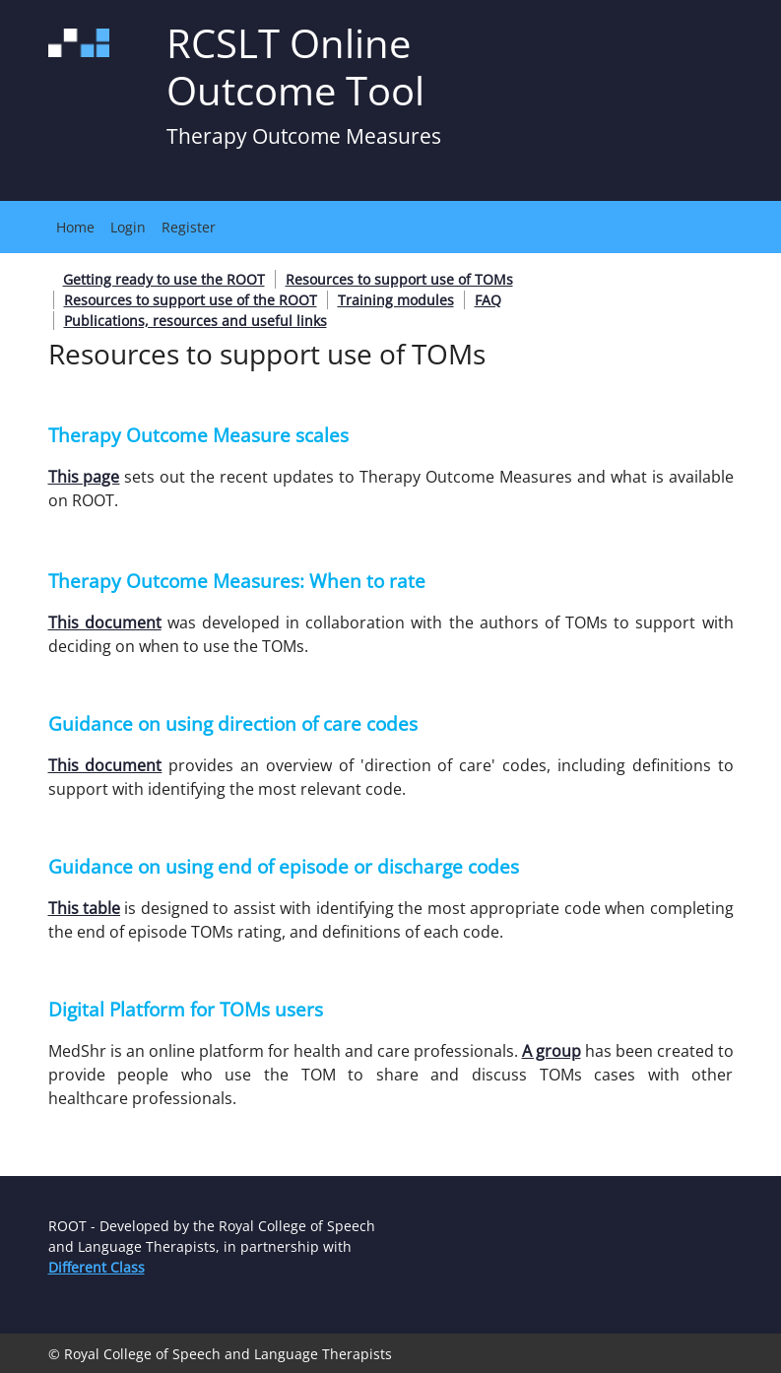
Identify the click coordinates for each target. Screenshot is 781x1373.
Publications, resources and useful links (195, 320)
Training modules (396, 300)
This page (84, 477)
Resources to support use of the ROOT (190, 300)
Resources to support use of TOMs (399, 279)
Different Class (96, 1267)
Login (128, 227)
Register (189, 227)
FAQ (488, 300)
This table (84, 908)
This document (105, 622)
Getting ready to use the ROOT (164, 279)
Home (75, 227)
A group (551, 1051)
